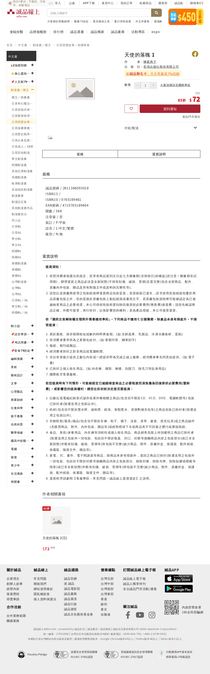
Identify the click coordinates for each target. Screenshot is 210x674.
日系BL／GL (20, 300)
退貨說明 (159, 153)
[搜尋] (99, 13)
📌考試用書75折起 (21, 342)
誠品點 (178, 3)
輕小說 (15, 326)
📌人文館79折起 (21, 82)
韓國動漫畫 (19, 165)
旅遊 (14, 457)
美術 (14, 367)
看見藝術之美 (101, 21)
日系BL (16, 226)
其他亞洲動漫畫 (22, 171)
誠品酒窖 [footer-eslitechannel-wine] (70, 609)
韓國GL (17, 257)
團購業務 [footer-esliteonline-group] (13, 620)
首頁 (10, 45)
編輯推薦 (17, 359)
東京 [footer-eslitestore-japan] (104, 609)
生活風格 (17, 473)
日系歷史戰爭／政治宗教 (24, 134)
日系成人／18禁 (22, 146)
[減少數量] (137, 85)
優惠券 (162, 3)
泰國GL (17, 275)
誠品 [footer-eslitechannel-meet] (70, 583)
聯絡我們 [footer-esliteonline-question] (40, 583)
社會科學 (17, 408)
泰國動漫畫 (19, 263)
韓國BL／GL (20, 312)
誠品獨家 (97, 31)
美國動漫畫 (19, 177)
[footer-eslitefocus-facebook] (128, 614)
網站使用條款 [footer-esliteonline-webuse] (43, 588)
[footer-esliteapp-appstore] (178, 578)
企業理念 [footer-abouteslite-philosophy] (13, 578)
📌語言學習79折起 (21, 334)
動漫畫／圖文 (42, 45)
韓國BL (16, 251)
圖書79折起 (81, 21)
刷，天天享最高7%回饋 (153, 73)
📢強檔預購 (19, 65)
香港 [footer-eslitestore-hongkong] (104, 599)
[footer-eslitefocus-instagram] (152, 614)
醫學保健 (17, 432)
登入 (58, 3)
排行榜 (58, 31)
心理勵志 (17, 391)
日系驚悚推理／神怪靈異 (24, 116)
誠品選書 (77, 31)
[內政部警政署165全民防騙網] (183, 607)
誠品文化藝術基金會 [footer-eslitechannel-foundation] (78, 614)
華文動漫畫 (19, 159)
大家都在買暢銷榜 (58, 21)
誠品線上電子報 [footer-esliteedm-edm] (134, 578)
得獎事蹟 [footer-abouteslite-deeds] (13, 599)
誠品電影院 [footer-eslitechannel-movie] (72, 588)
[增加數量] (153, 85)
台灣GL (17, 294)
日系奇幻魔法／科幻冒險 (24, 103)
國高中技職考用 (21, 441)
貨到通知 (170, 108)
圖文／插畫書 (21, 97)
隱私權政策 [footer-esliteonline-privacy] (42, 594)
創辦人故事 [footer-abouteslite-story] (15, 583)
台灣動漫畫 (19, 282)
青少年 (15, 465)
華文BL (16, 238)
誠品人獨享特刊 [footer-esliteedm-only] (134, 583)
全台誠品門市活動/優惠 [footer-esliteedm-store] (140, 588)
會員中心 (108, 3)
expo (156, 31)
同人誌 (16, 220)
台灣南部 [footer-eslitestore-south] (107, 588)
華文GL (17, 245)
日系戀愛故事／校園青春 (73, 45)
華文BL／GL (20, 306)
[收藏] (131, 109)
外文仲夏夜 (143, 21)
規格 (80, 153)
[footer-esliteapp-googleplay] (178, 588)
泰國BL (16, 269)
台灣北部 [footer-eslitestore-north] (107, 578)
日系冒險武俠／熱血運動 (24, 109)
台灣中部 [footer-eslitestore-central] (107, 583)
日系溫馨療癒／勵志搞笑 (24, 128)
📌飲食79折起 (20, 350)
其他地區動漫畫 (22, 189)
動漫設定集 (19, 202)
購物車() (196, 3)
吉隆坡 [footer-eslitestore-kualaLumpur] (105, 614)
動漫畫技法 (19, 214)
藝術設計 (17, 375)
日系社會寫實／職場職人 (24, 140)
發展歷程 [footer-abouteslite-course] (13, 594)
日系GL (17, 232)
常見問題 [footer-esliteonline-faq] (40, 578)
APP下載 (89, 3)
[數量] (145, 85)
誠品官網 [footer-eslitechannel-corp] (70, 578)
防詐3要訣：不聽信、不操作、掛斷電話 (30, 3)
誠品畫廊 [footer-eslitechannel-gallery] (70, 593)
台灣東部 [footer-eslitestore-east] (107, 594)
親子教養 (17, 416)
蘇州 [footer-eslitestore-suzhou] (104, 604)
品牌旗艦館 (38, 31)
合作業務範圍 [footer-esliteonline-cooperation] (16, 615)
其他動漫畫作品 (22, 208)
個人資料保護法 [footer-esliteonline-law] (45, 599)
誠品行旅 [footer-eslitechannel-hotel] (70, 604)
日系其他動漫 (21, 152)
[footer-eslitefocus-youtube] (140, 614)
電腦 (14, 449)
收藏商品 (145, 3)
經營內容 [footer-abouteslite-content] (13, 588)
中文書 (22, 45)
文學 (14, 383)
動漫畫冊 (18, 195)
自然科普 (17, 424)
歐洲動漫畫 (19, 183)
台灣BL (16, 288)
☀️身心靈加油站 (21, 73)
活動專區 (138, 31)
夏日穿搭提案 (122, 21)
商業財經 (17, 400)
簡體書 (15, 482)
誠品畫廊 (118, 31)
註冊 (72, 3)
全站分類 (16, 31)
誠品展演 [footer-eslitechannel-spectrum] (70, 599)
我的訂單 (127, 3)
